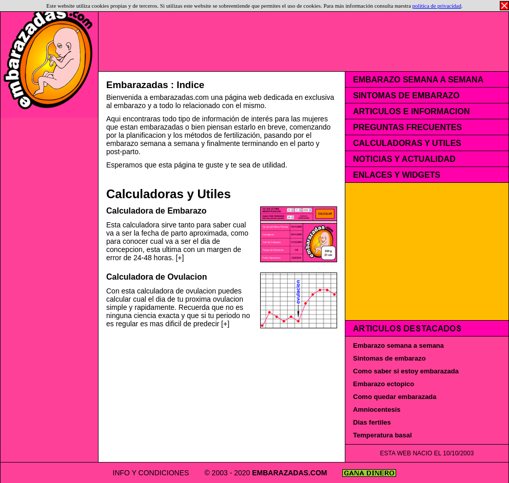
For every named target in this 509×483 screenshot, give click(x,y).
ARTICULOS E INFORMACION (411, 111)
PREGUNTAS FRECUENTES (407, 127)
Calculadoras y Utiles (168, 194)
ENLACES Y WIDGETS (396, 175)
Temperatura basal (382, 435)
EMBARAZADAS (315, 473)
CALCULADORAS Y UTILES (407, 143)
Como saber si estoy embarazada (406, 371)
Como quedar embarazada (395, 397)
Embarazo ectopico (383, 384)
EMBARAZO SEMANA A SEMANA (418, 79)
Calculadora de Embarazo (156, 210)
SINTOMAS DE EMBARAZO (406, 95)
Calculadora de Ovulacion (156, 276)
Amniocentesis (376, 409)
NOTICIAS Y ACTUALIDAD (404, 159)
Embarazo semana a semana (398, 345)
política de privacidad (437, 6)
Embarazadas (137, 84)
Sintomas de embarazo (389, 358)
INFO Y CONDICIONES (185, 473)
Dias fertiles (372, 422)
